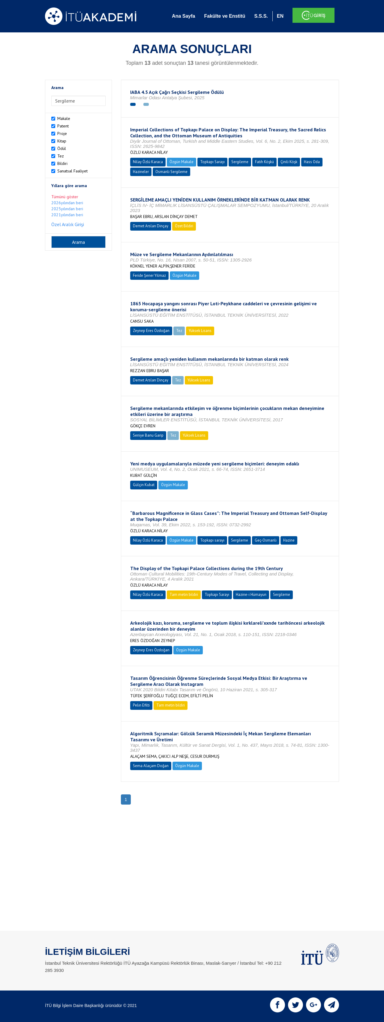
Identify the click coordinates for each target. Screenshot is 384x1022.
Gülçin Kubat (143, 484)
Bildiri (62, 163)
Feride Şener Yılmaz (149, 275)
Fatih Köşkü (264, 161)
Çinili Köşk (288, 161)
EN (280, 16)
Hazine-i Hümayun (251, 594)
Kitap (61, 141)
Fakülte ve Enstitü (224, 16)
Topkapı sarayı (212, 540)
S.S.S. (261, 16)
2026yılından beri (67, 202)
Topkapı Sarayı (212, 161)
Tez (60, 156)
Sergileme (239, 161)
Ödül (61, 148)
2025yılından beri (67, 208)
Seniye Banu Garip (148, 435)
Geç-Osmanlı (266, 540)
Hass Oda (312, 161)
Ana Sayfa (183, 16)
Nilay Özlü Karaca (148, 161)
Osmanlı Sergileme (171, 171)
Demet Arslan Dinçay (150, 226)
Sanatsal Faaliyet (72, 171)
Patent (63, 126)
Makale (63, 118)
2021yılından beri (67, 214)
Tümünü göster (64, 196)
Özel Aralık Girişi (67, 224)
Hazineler (141, 171)
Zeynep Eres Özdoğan (151, 330)
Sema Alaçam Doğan (151, 765)
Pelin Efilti (141, 705)
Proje (62, 133)
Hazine (289, 540)
